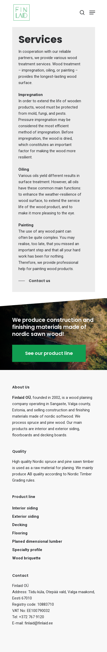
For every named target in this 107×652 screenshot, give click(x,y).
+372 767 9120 (31, 617)
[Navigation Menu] (92, 12)
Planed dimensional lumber (37, 541)
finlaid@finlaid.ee (39, 623)
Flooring (19, 533)
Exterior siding (25, 516)
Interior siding (25, 508)
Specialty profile (27, 549)
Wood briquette (26, 558)
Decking (19, 524)
